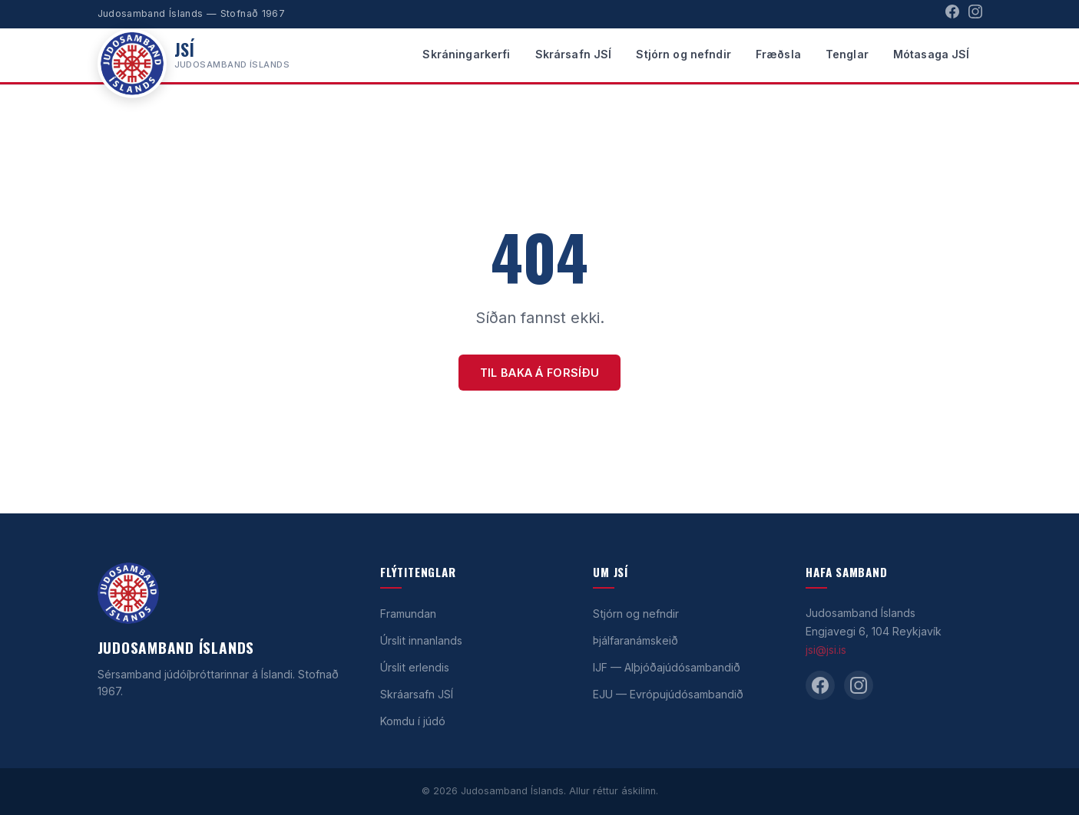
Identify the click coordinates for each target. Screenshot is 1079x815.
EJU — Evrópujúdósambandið (668, 694)
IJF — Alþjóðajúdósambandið (666, 667)
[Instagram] (975, 14)
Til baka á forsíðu (539, 372)
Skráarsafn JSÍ (416, 694)
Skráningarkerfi (466, 54)
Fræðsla (778, 54)
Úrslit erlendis (414, 667)
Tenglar (847, 54)
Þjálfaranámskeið (635, 640)
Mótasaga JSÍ (931, 54)
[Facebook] (952, 14)
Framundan (408, 613)
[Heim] (194, 55)
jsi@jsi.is (826, 649)
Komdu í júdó (412, 721)
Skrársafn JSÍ (573, 54)
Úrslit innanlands (421, 640)
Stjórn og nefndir (683, 54)
